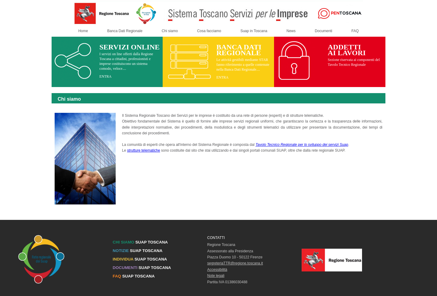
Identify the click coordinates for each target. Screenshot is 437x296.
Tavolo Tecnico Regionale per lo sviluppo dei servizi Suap (302, 145)
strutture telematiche (143, 150)
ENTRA (105, 76)
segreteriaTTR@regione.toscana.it (235, 263)
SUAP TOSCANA (140, 242)
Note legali (216, 276)
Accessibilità (217, 269)
